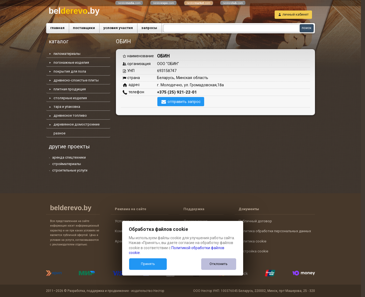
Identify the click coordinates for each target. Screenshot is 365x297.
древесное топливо (70, 115)
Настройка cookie (253, 251)
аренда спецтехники (69, 157)
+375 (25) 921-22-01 (177, 92)
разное (59, 133)
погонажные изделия (71, 62)
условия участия (118, 28)
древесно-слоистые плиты (76, 80)
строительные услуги (69, 170)
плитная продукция (70, 89)
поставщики (84, 28)
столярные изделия (70, 98)
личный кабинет (295, 14)
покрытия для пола (70, 71)
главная (57, 28)
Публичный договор (255, 221)
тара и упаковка (67, 107)
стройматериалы (66, 164)
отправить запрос (184, 101)
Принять (148, 264)
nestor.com (129, 3)
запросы (149, 28)
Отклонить (219, 264)
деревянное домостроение (77, 124)
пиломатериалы (67, 54)
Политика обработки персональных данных (275, 231)
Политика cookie (252, 241)
